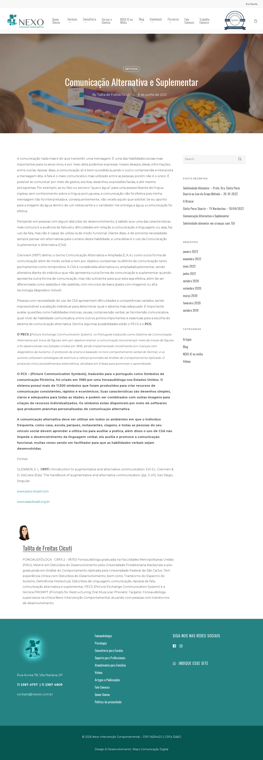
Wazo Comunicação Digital (150, 749)
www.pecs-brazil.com (33, 491)
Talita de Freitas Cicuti (113, 94)
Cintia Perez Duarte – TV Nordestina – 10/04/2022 (213, 208)
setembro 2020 (192, 288)
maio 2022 (189, 266)
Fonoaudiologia (103, 636)
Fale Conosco (102, 687)
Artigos (131, 68)
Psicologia (101, 643)
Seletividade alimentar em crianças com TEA (209, 223)
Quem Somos (102, 694)
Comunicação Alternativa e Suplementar (206, 216)
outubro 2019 (190, 310)
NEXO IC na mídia (193, 354)
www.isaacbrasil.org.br (33, 502)
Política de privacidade (108, 702)
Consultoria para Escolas (109, 650)
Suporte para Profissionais (110, 658)
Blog (185, 346)
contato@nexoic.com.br (35, 694)
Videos (187, 361)
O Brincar (188, 201)
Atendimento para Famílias (110, 665)
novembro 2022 (192, 259)
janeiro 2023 (190, 251)
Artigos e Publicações (107, 680)
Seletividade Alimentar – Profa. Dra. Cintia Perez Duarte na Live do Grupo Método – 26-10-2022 (211, 191)
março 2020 (190, 295)
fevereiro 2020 (192, 303)
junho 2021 (189, 273)
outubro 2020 (191, 281)
